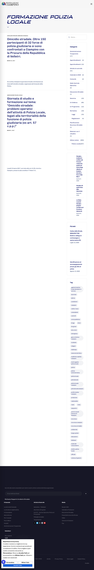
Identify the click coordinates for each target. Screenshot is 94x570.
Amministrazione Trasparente (75, 52)
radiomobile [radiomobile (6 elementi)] (74, 401)
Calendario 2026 (75, 75)
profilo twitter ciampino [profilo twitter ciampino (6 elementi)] (75, 393)
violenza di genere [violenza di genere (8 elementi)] (76, 458)
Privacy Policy (59, 559)
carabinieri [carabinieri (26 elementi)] (74, 301)
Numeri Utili (65, 507)
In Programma (74, 106)
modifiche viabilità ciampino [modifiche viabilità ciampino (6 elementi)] (76, 357)
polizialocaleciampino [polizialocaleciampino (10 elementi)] (77, 388)
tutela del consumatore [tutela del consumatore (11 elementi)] (75, 444)
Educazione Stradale (76, 92)
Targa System (37, 519)
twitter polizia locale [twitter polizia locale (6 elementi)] (75, 450)
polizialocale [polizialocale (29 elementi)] (74, 380)
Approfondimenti (75, 60)
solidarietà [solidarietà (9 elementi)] (74, 429)
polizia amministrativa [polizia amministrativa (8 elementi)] (75, 371)
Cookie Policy (81, 559)
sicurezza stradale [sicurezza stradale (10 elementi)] (76, 426)
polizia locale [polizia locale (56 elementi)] (74, 376)
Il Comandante (8, 512)
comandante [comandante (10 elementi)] (74, 312)
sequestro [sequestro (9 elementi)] (74, 408)
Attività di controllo (76, 68)
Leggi (73, 114)
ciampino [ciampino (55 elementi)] (73, 305)
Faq (63, 523)
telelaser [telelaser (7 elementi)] (73, 440)
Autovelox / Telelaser (40, 507)
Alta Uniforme (8, 515)
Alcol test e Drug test (40, 510)
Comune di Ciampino (67, 520)
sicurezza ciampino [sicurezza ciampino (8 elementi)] (76, 422)
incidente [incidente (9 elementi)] (73, 342)
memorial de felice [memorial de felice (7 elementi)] (76, 353)
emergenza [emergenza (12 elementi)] (74, 333)
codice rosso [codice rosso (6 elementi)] (74, 308)
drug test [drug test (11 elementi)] (73, 326)
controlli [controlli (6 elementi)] (73, 316)
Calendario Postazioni (68, 510)
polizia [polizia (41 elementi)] (73, 367)
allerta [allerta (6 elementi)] (73, 298)
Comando (73, 79)
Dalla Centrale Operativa (74, 84)
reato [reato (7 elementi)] (72, 404)
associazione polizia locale (14, 95)
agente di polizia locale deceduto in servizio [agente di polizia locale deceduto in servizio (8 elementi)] (76, 289)
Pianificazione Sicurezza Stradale (76, 124)
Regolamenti (76, 118)
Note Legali (70, 559)
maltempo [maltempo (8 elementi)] (74, 349)
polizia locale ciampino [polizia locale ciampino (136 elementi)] (74, 384)
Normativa (73, 111)
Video (63, 518)
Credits (87, 563)
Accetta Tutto (18, 565)
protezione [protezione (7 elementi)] (74, 397)
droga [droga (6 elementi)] (72, 323)
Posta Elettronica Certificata (70, 515)
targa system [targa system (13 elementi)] (75, 433)
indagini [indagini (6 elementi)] (73, 346)
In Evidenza (73, 102)
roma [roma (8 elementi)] (78, 404)
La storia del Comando (10, 507)
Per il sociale (7, 518)
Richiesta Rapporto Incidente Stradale (17, 499)
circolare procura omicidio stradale (17, 35)
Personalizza (10, 562)
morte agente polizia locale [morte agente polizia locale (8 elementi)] (75, 363)
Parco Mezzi (7, 520)
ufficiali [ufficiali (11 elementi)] (73, 454)
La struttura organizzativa (11, 510)
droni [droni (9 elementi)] (79, 323)
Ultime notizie (74, 140)
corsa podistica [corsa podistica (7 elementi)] (75, 319)
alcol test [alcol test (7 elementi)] (73, 294)
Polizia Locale (76, 144)
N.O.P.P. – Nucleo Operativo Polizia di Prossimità (44, 513)
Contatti (6, 523)
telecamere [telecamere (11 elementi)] (74, 436)
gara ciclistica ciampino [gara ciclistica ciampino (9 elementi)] (75, 338)
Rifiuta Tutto (25, 562)
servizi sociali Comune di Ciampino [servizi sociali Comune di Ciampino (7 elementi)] (75, 413)
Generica (73, 98)
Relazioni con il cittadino (75, 133)
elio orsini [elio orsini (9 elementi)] (74, 330)
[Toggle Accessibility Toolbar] (3, 562)
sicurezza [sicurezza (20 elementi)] (74, 419)
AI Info (48, 559)
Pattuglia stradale (39, 517)
